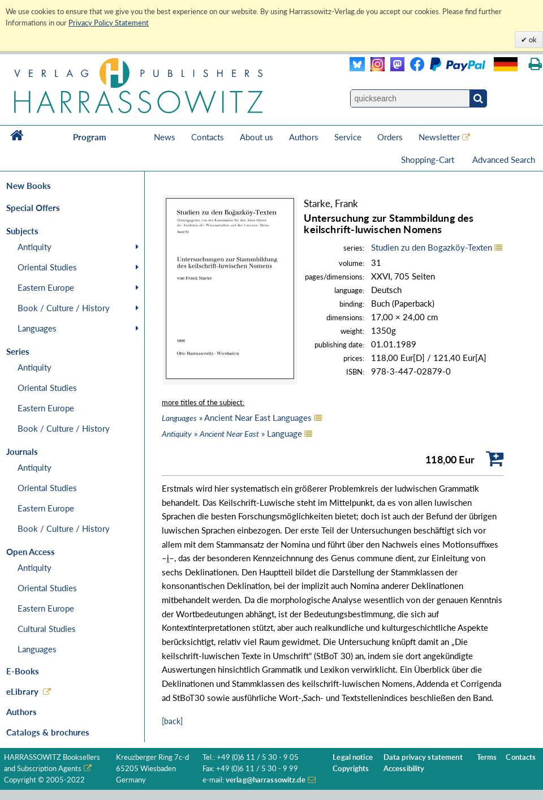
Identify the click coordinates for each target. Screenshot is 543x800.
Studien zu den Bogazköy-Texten (431, 247)
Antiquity (34, 247)
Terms (487, 757)
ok (532, 39)
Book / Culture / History (64, 308)
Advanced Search (503, 159)
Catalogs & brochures (47, 732)
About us (256, 137)
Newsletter (439, 137)
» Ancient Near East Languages (237, 417)
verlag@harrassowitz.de (265, 780)
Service (347, 137)
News (164, 137)
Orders (390, 137)
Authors (303, 137)
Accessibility (404, 768)
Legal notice (353, 757)
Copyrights (351, 768)
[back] (172, 721)
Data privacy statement (423, 757)
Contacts (207, 137)
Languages (37, 328)
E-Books (22, 671)
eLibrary (22, 691)
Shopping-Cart (428, 159)
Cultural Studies (47, 628)
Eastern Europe (46, 287)
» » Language (232, 433)
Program (89, 137)
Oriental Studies (47, 267)
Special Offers (33, 208)
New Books (28, 185)
